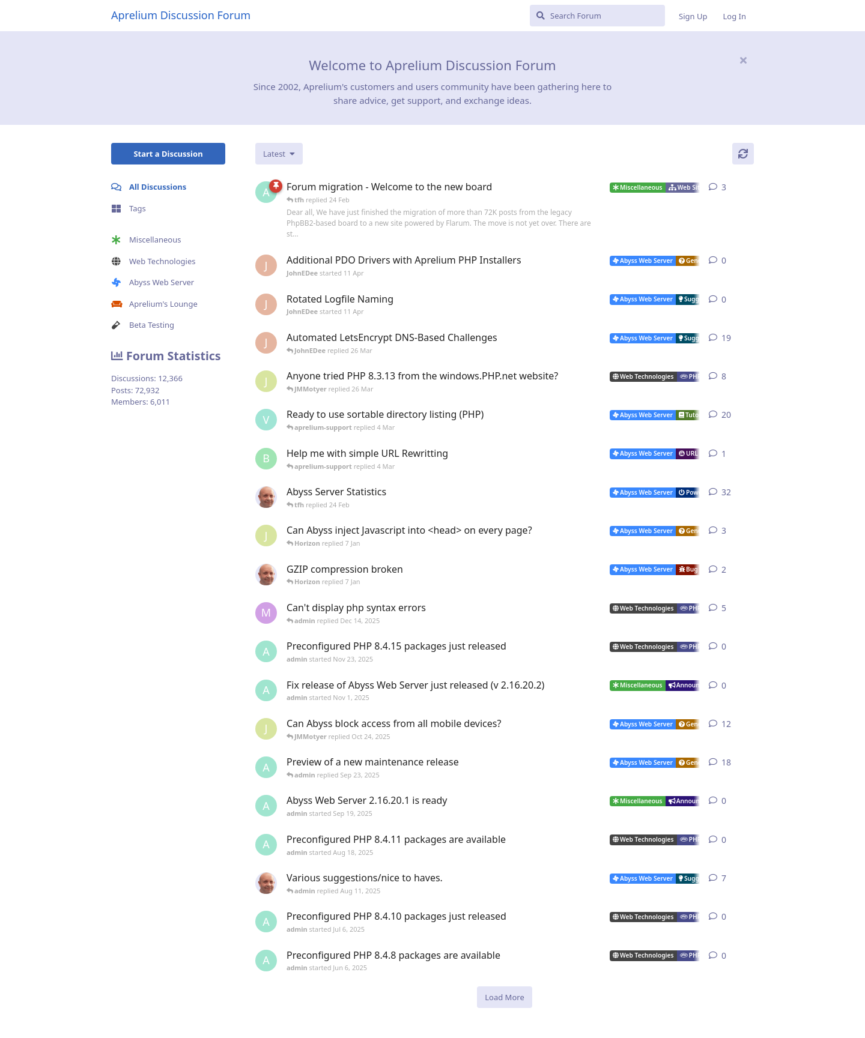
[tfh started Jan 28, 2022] (266, 497)
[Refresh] (743, 153)
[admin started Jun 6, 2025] (266, 960)
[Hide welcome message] (743, 60)
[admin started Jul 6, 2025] (266, 921)
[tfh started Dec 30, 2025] (266, 574)
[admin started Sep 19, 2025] (266, 805)
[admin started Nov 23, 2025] (266, 651)
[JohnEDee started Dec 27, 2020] (266, 343)
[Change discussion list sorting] (279, 153)
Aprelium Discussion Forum (180, 15)
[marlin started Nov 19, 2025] (266, 613)
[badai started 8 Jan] (266, 458)
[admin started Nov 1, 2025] (266, 690)
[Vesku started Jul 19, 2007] (266, 419)
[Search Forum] (597, 15)
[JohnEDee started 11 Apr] (266, 265)
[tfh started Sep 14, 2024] (266, 883)
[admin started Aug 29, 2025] (266, 767)
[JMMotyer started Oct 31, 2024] (266, 381)
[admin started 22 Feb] (266, 192)
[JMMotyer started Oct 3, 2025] (266, 729)
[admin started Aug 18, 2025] (266, 844)
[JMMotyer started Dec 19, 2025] (266, 535)
